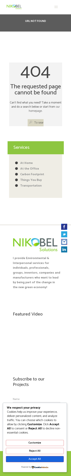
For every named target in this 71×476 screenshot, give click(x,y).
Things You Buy (31, 180)
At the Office (29, 168)
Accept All (35, 459)
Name (16, 399)
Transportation (31, 185)
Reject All (35, 451)
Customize (34, 443)
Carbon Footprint (32, 174)
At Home (26, 163)
